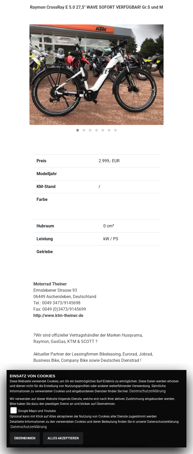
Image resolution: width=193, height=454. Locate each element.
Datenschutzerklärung (147, 391)
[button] (77, 130)
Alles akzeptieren (63, 438)
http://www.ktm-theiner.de (58, 315)
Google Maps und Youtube (37, 411)
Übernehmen (24, 438)
